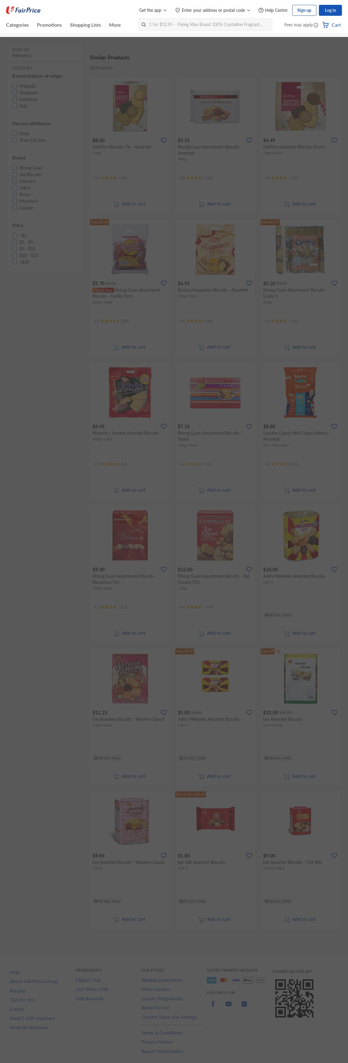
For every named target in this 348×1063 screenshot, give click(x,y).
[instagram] (244, 1007)
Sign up (304, 10)
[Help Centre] (272, 10)
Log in (330, 10)
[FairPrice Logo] (23, 10)
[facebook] (213, 1007)
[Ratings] (110, 177)
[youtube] (229, 1007)
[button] (315, 25)
